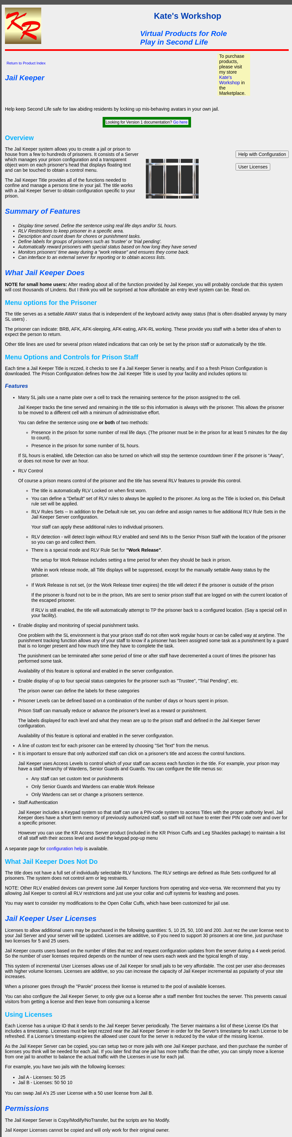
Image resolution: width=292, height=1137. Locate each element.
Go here (180, 122)
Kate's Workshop (229, 80)
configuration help (65, 848)
